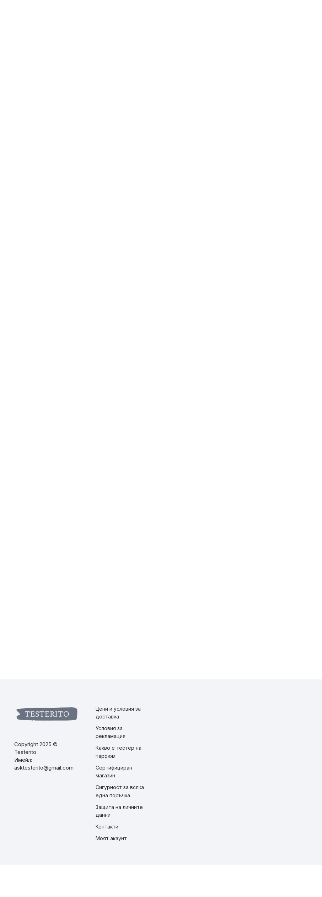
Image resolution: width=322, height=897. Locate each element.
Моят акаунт (111, 838)
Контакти (107, 827)
